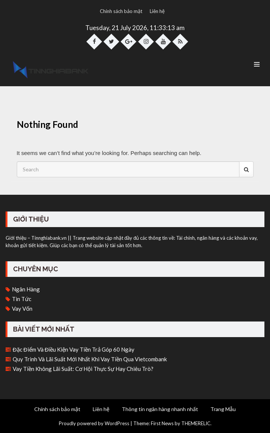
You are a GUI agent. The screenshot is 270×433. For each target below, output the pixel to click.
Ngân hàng (26, 289)
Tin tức (21, 298)
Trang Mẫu (223, 409)
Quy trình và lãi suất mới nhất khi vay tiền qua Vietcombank (90, 359)
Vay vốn (22, 308)
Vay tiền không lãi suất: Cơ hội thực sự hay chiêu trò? (83, 368)
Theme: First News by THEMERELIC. (172, 423)
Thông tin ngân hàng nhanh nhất (160, 409)
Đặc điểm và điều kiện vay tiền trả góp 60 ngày (74, 349)
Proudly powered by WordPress (94, 423)
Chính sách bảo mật (121, 11)
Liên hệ (157, 11)
